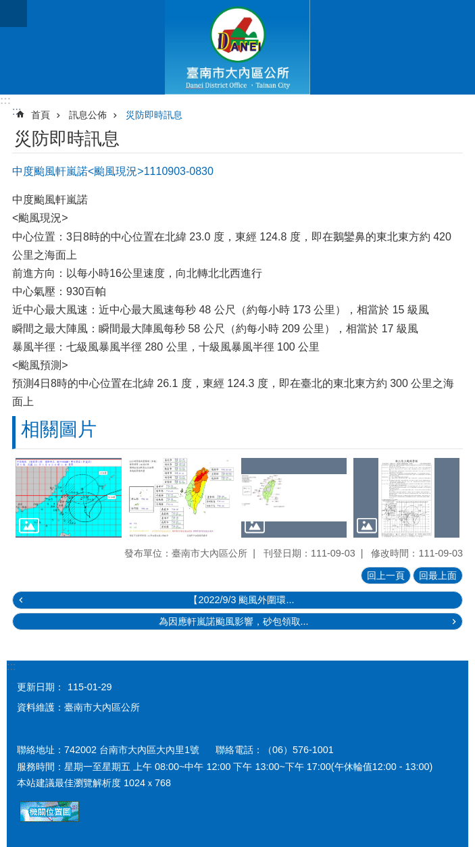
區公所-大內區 (237, 47)
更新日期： (40, 687)
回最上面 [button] (438, 575)
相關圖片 (59, 429)
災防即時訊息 (154, 114)
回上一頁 (386, 575)
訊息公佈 (88, 114)
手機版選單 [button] (13, 13)
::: (5, 100)
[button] (69, 498)
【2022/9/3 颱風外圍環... (241, 599)
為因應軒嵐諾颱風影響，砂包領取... (234, 621)
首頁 (40, 114)
